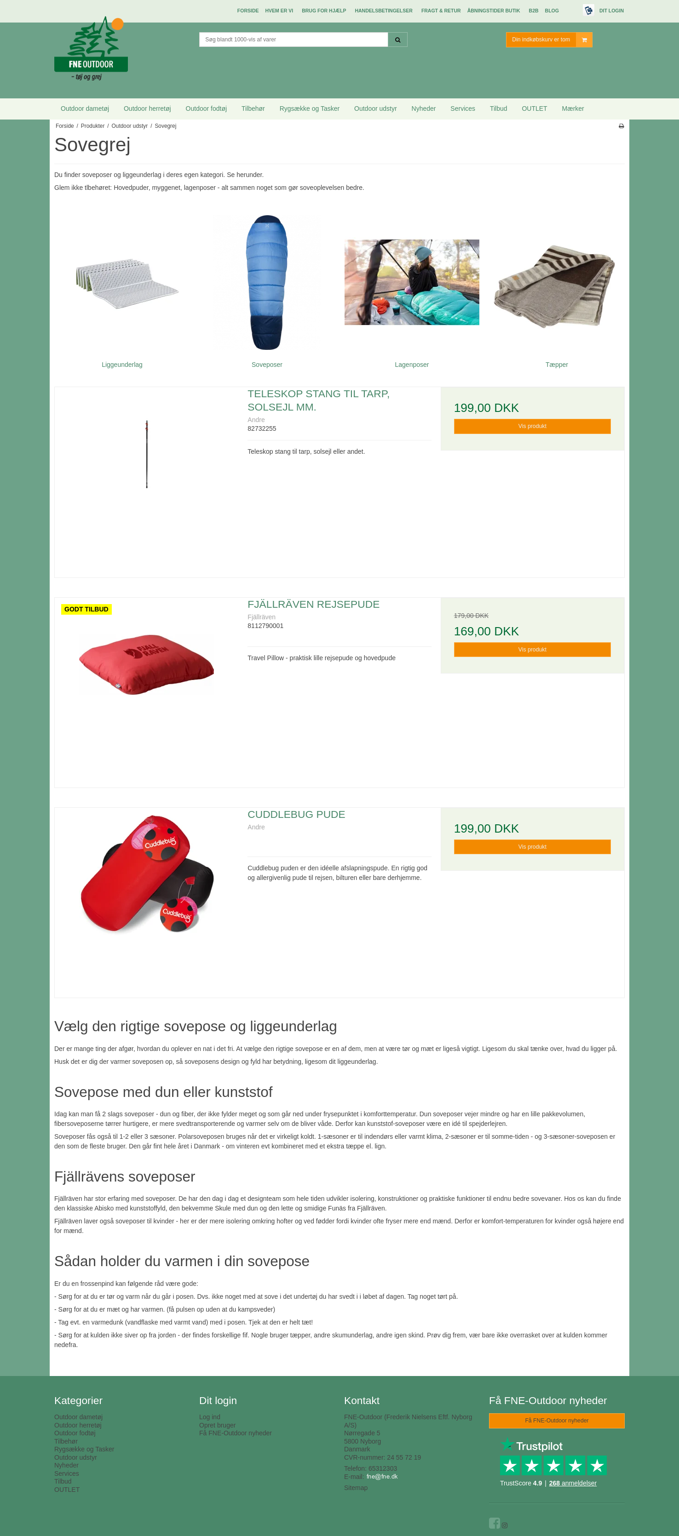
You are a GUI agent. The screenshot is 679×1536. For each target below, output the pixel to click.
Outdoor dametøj (85, 108)
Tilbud (498, 108)
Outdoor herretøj (147, 108)
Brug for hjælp (324, 10)
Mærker (573, 108)
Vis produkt (532, 426)
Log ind (209, 1417)
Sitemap (356, 1487)
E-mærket (571, 11)
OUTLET (534, 108)
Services (462, 108)
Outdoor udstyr (375, 108)
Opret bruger (217, 1425)
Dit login (611, 10)
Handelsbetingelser (383, 10)
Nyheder (424, 108)
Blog (552, 10)
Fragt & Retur (441, 10)
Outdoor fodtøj (206, 108)
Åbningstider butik (493, 10)
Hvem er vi (279, 10)
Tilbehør (253, 108)
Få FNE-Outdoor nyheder (235, 1433)
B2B (534, 10)
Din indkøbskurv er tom (552, 40)
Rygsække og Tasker (310, 108)
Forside (248, 10)
